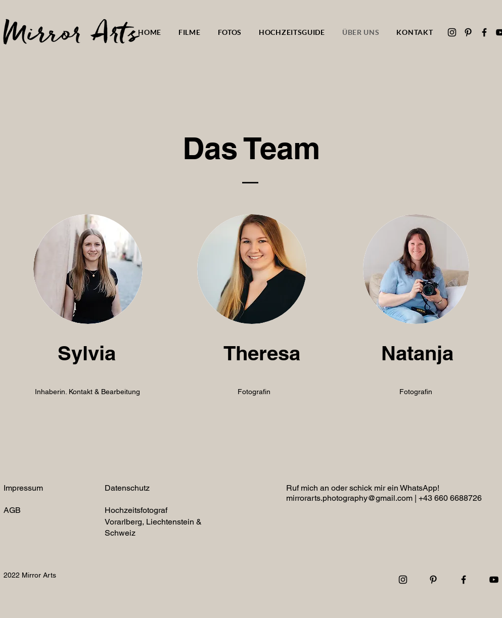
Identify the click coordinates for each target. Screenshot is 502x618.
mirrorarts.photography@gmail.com (349, 498)
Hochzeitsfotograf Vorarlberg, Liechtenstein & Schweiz (153, 521)
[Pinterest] (468, 32)
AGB (12, 510)
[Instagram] (452, 32)
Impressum (23, 488)
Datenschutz (127, 488)
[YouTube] (493, 579)
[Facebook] (484, 32)
